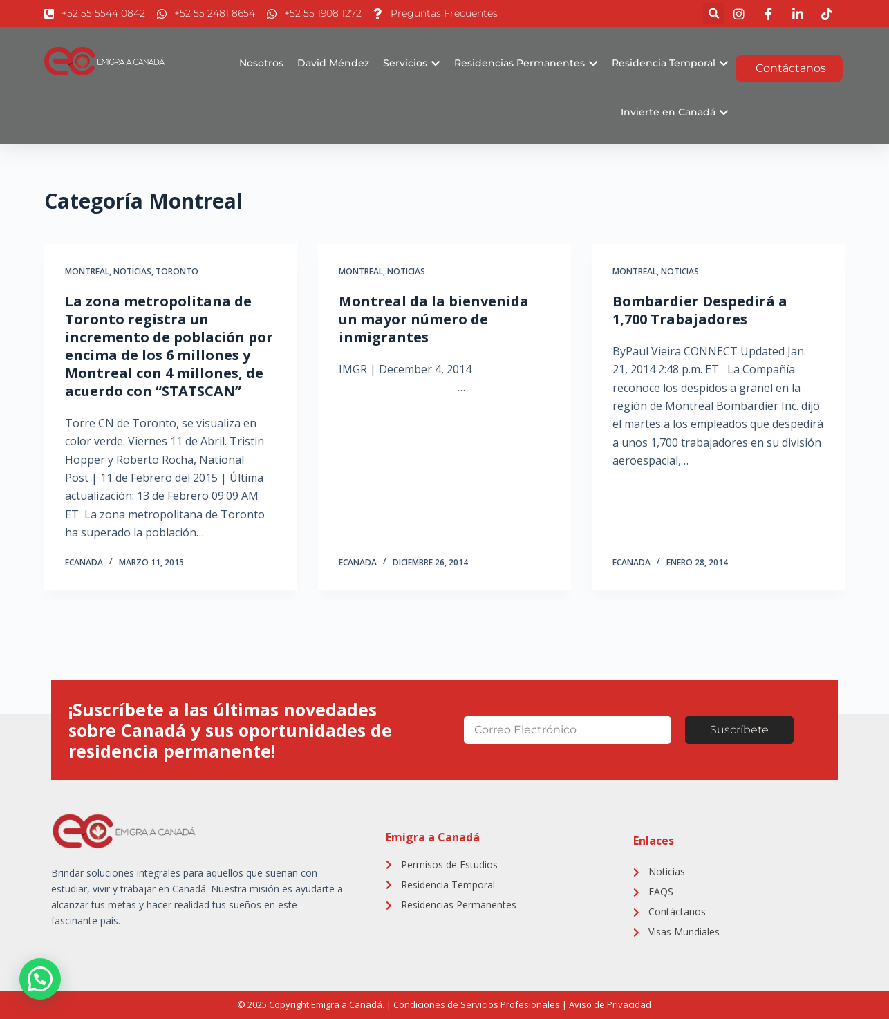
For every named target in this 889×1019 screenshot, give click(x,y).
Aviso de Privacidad (610, 1004)
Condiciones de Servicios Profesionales (476, 1004)
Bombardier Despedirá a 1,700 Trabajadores (699, 310)
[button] (713, 13)
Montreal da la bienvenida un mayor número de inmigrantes (434, 319)
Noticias (132, 271)
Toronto (177, 271)
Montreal (87, 271)
